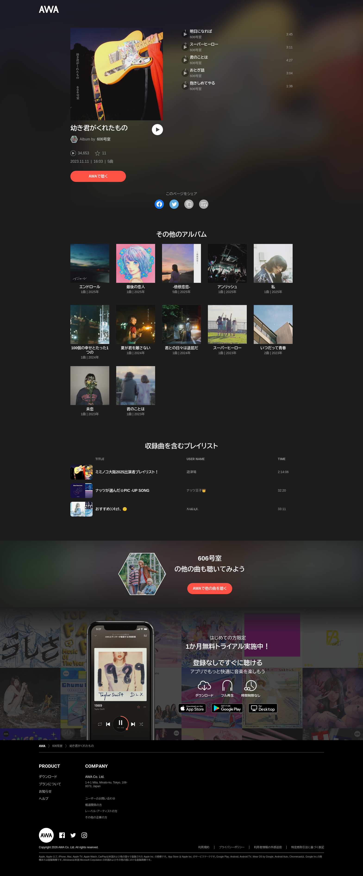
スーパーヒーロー (204, 44)
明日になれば (201, 31)
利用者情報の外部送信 (268, 847)
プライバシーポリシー (232, 847)
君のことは (199, 57)
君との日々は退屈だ (181, 348)
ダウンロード (48, 777)
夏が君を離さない (135, 348)
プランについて (50, 784)
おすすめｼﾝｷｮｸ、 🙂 (111, 509)
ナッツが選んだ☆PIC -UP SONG (122, 491)
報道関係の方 (93, 805)
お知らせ (45, 791)
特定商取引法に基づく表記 (307, 847)
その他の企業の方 (96, 817)
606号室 (104, 139)
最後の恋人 (135, 287)
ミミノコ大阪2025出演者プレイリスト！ (127, 472)
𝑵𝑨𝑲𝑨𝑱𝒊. (193, 509)
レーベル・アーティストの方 (101, 811)
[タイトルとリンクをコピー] (189, 204)
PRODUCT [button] (49, 766)
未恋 (90, 409)
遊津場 (191, 472)
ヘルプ (43, 799)
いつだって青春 (273, 348)
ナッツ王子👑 (196, 490)
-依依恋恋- (181, 287)
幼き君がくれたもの (81, 746)
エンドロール (89, 287)
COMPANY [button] (96, 766)
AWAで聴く (98, 176)
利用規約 (204, 847)
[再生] (157, 129)
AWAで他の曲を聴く (210, 588)
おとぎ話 (197, 70)
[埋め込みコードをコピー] (203, 204)
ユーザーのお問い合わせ (100, 798)
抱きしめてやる (202, 83)
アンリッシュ (227, 287)
